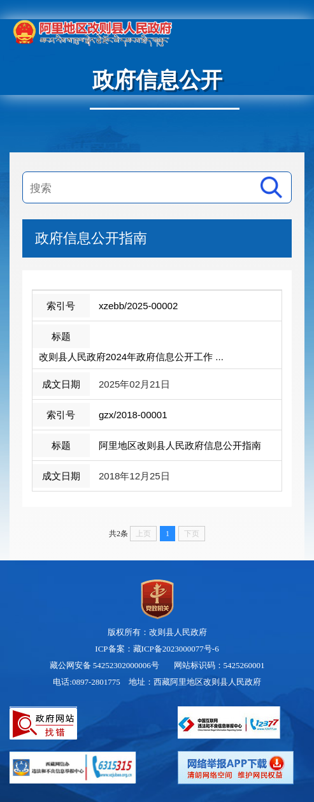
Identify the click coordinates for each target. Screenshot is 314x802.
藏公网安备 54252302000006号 (104, 665)
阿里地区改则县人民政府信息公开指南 (180, 445)
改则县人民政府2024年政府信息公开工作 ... (131, 356)
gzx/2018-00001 (133, 414)
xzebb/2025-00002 (138, 305)
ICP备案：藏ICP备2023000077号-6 (156, 648)
